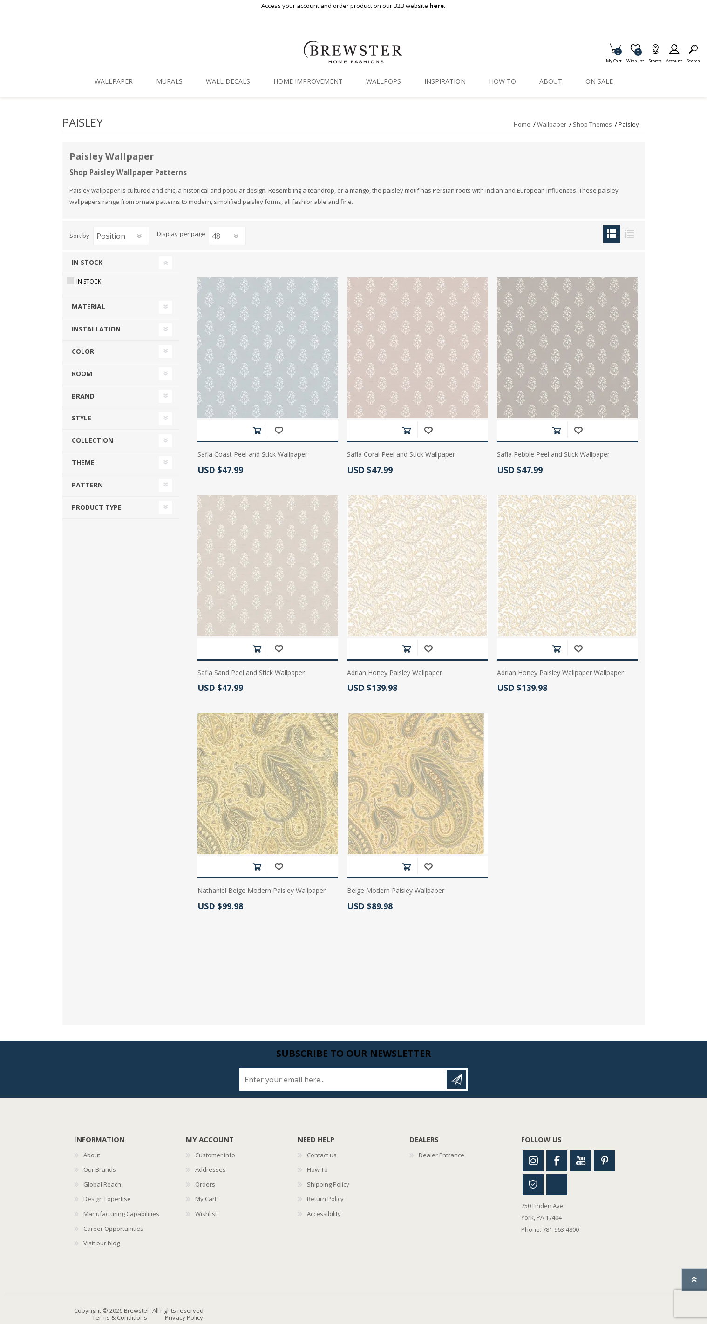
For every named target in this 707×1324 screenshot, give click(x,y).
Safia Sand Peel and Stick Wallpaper (251, 673)
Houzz (533, 1184)
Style (81, 417)
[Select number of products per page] (227, 236)
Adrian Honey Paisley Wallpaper (394, 673)
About (91, 1155)
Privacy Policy (184, 1317)
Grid (611, 234)
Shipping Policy (328, 1184)
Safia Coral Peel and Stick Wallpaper (401, 455)
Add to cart (257, 430)
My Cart (206, 1199)
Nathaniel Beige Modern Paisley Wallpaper (261, 891)
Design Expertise (107, 1199)
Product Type (97, 507)
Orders (205, 1184)
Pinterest (604, 1160)
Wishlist (206, 1213)
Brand (83, 396)
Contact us (322, 1155)
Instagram (533, 1160)
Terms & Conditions (119, 1317)
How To (317, 1169)
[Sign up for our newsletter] (344, 1079)
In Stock (87, 262)
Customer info (215, 1155)
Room (82, 373)
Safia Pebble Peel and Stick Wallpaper (553, 455)
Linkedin (556, 1184)
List (629, 234)
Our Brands (99, 1169)
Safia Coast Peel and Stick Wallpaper (252, 455)
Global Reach (102, 1184)
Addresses (210, 1169)
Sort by (79, 235)
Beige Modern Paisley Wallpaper (395, 891)
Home (522, 124)
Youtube (580, 1160)
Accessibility (324, 1213)
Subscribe (456, 1079)
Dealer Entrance (441, 1155)
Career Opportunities (113, 1228)
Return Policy (325, 1199)
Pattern (87, 484)
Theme (83, 462)
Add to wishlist (279, 430)
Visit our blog (101, 1243)
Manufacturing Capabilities (121, 1213)
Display (167, 234)
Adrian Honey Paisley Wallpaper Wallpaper (560, 673)
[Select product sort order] (121, 236)
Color (83, 351)
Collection (92, 440)
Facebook (556, 1160)
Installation (96, 328)
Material (88, 306)
